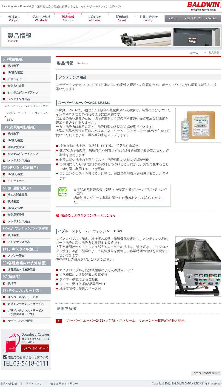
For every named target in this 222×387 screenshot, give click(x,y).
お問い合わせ (9, 383)
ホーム (194, 52)
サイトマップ (34, 383)
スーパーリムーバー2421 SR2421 (27, 106)
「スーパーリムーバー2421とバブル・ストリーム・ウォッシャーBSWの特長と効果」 (126, 320)
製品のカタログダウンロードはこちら (88, 215)
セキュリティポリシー (64, 383)
